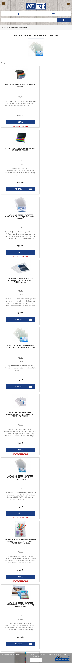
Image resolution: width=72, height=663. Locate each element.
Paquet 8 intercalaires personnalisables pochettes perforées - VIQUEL (18, 414)
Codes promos (25, 615)
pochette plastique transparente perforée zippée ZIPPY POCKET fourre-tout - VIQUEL (18, 348)
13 (18, 510)
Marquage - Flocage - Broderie (13, 636)
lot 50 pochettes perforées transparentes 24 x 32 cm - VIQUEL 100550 (18, 153)
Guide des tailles (8, 615)
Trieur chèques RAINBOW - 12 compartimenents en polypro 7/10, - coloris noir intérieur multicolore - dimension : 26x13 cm (53, 108)
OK (36, 660)
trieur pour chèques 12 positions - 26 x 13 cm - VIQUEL (53, 85)
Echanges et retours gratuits (10, 611)
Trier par (4, 63)
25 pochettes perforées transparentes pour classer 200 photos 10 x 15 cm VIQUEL (18, 477)
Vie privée (23, 611)
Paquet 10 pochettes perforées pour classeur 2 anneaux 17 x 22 (18, 220)
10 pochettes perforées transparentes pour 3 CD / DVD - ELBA (53, 414)
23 (53, 186)
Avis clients (6, 631)
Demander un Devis (9, 629)
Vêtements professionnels (11, 638)
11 (53, 443)
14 (53, 119)
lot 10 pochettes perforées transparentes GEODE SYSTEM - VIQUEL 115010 (53, 283)
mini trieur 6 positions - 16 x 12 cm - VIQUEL (18, 85)
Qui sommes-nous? (26, 620)
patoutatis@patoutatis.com (53, 625)
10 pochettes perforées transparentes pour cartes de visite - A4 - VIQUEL (53, 220)
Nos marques (7, 634)
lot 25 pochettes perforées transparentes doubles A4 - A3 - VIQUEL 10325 (53, 347)
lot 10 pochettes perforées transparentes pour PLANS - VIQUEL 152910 (53, 153)
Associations (7, 640)
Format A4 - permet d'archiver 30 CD (53, 419)
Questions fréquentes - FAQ (12, 627)
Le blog (5, 620)
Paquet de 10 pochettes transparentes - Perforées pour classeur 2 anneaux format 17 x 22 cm (18, 241)
